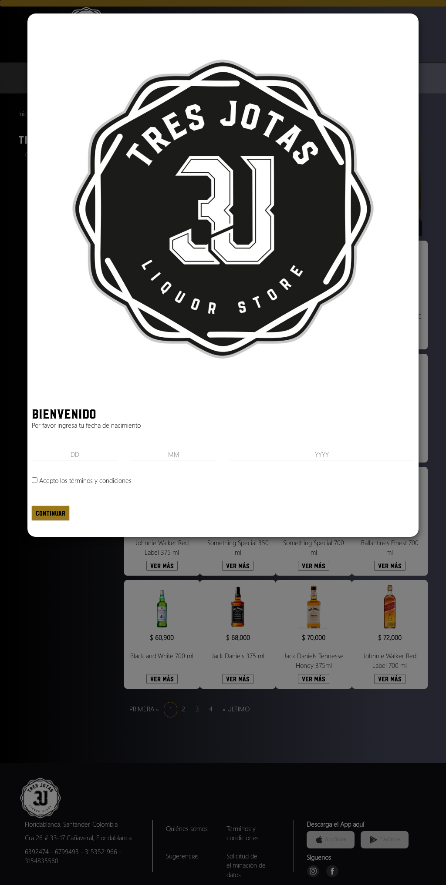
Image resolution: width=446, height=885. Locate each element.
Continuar (50, 513)
